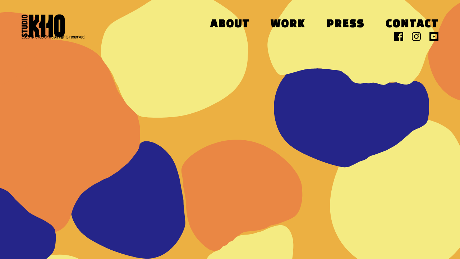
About (229, 24)
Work (288, 24)
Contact (412, 24)
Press (345, 24)
